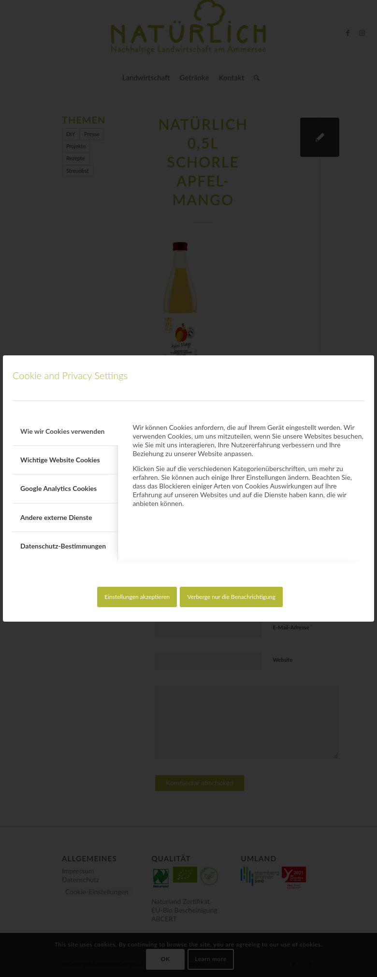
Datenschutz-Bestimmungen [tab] (63, 546)
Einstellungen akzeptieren (137, 596)
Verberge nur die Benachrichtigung (231, 596)
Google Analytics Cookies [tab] (58, 488)
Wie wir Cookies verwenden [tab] (62, 431)
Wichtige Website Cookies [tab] (60, 460)
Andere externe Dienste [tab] (56, 517)
